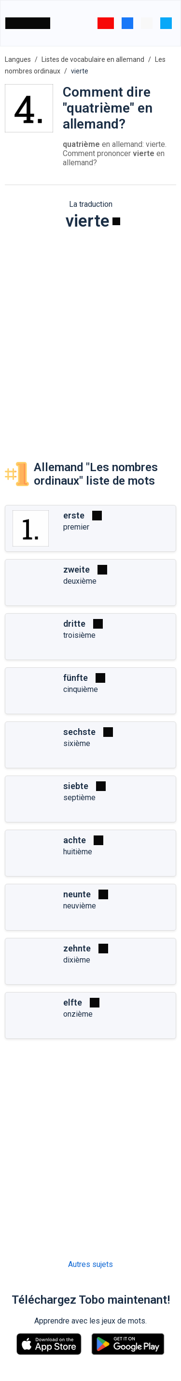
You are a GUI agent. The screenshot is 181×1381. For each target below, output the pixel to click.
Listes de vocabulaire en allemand (93, 59)
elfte (72, 1002)
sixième (76, 743)
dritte (74, 624)
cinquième (80, 689)
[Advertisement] (90, 336)
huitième (77, 851)
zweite (76, 569)
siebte (75, 786)
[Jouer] (116, 221)
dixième (76, 959)
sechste (79, 732)
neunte (77, 894)
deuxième (80, 581)
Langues (18, 59)
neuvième (79, 905)
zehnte (77, 948)
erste (73, 515)
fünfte (75, 678)
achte (74, 840)
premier (76, 527)
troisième (79, 635)
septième (79, 797)
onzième (78, 1014)
